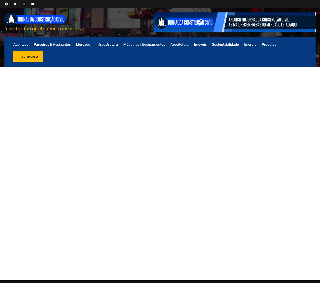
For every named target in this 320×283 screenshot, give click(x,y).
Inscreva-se (28, 56)
